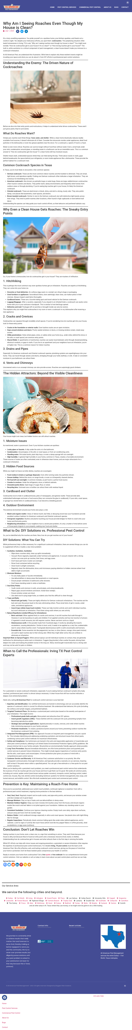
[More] (29, 865)
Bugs (116, 7)
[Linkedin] (17, 865)
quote (48, 855)
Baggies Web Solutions (63, 986)
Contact (124, 7)
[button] (17, 31)
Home (52, 7)
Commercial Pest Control (90, 7)
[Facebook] (5, 865)
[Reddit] (13, 865)
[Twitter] (9, 865)
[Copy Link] (25, 865)
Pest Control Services (67, 7)
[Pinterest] (21, 865)
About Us (107, 7)
